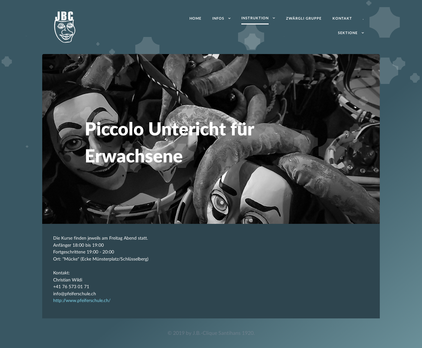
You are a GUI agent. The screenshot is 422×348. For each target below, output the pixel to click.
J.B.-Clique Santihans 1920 (223, 333)
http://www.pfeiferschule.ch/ (81, 300)
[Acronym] (64, 26)
